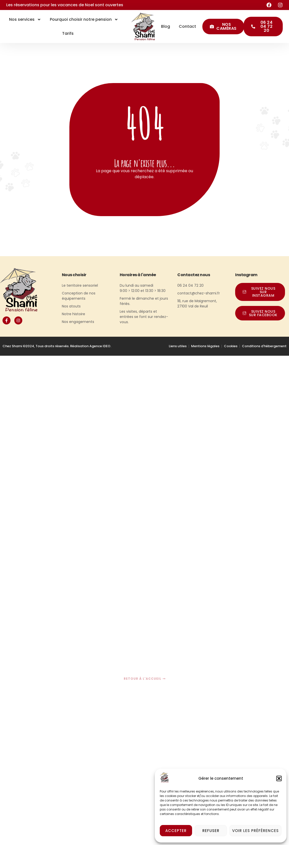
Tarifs (68, 33)
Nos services (25, 19)
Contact (187, 26)
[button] (278, 778)
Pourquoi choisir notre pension (84, 19)
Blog (165, 26)
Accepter (176, 830)
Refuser (210, 830)
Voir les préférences (255, 830)
